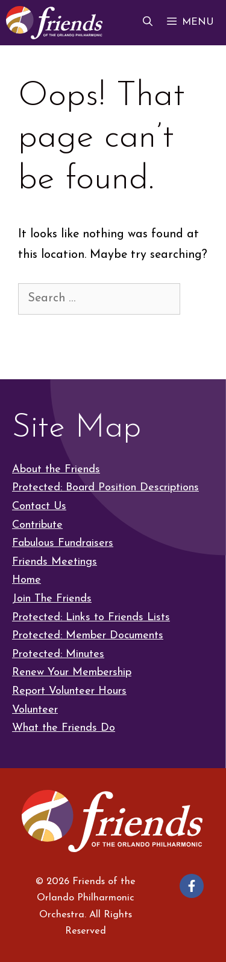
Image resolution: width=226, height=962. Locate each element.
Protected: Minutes (58, 654)
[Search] (37, 332)
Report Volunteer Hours (69, 691)
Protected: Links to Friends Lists (91, 617)
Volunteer (35, 710)
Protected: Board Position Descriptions (105, 487)
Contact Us (39, 506)
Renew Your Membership (71, 672)
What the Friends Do (63, 728)
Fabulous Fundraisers (62, 543)
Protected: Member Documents (87, 635)
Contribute (37, 525)
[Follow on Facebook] (192, 886)
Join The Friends (52, 598)
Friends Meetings (54, 562)
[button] (148, 22)
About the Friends (56, 469)
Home (26, 580)
